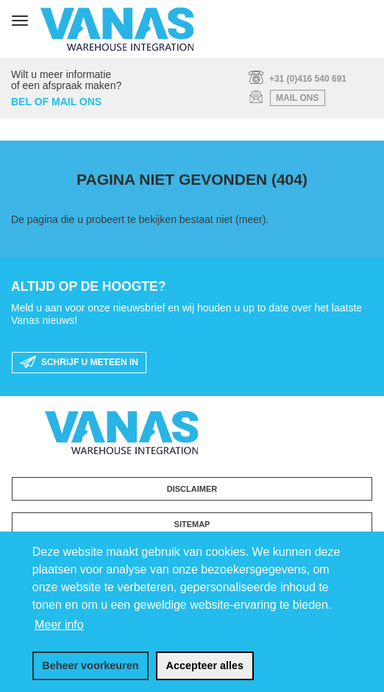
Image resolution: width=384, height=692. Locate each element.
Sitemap (192, 524)
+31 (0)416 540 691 (307, 79)
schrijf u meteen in (79, 363)
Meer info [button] (59, 624)
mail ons (297, 98)
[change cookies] (90, 666)
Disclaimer (192, 488)
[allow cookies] (205, 666)
